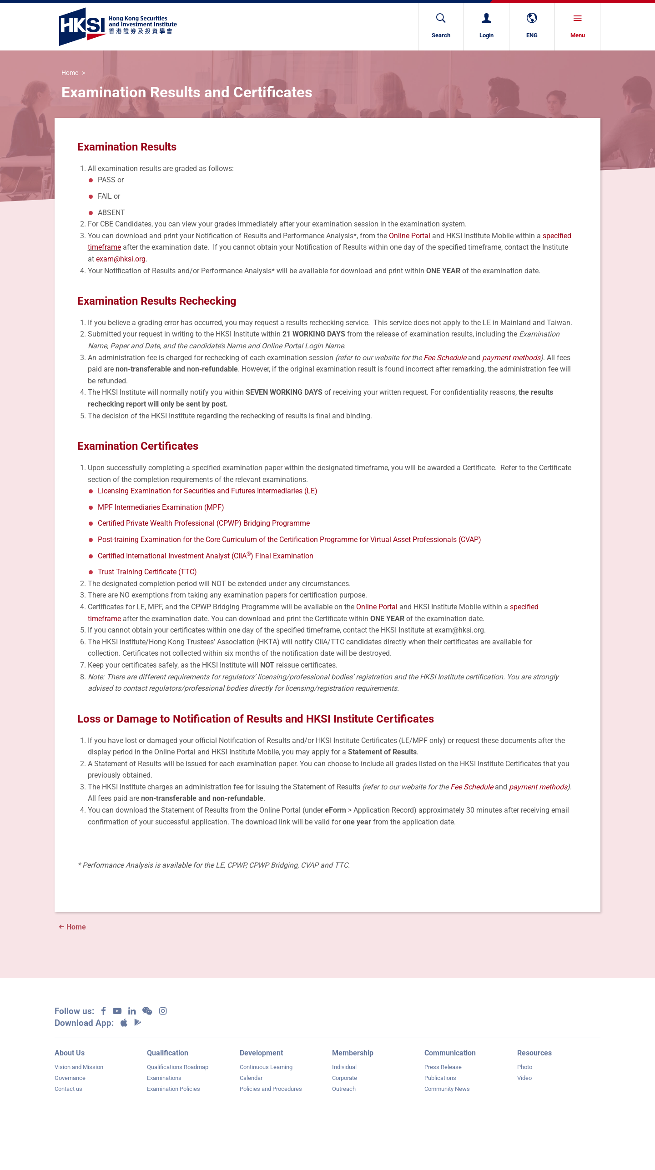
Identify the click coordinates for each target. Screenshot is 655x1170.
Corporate (344, 1078)
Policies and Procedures (271, 1088)
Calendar (251, 1078)
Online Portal (409, 235)
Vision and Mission (79, 1067)
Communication (450, 1053)
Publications (440, 1078)
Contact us (68, 1088)
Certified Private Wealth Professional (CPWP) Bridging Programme (204, 523)
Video (524, 1078)
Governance (70, 1078)
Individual (344, 1067)
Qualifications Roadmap (177, 1067)
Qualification (167, 1053)
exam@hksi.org (121, 259)
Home (69, 73)
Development (261, 1053)
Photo (524, 1067)
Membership (352, 1053)
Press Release (443, 1067)
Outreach (344, 1088)
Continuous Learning (266, 1067)
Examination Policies (173, 1088)
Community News (447, 1088)
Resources (534, 1053)
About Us (70, 1053)
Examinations (164, 1078)
